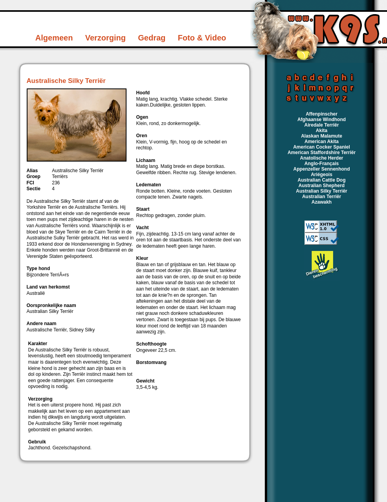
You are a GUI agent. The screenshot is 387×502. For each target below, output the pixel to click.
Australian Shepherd (322, 185)
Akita (321, 130)
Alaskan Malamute (321, 136)
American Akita (321, 141)
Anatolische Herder (321, 158)
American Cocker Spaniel (321, 147)
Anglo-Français (321, 163)
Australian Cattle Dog (321, 180)
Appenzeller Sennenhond (321, 169)
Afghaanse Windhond (321, 119)
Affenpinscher (321, 114)
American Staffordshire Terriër (322, 152)
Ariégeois (321, 174)
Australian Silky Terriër (321, 191)
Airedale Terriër (321, 125)
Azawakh (322, 202)
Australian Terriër (321, 196)
